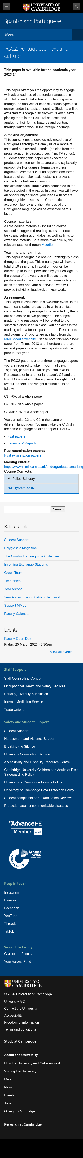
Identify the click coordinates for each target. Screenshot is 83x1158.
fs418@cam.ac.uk (21, 488)
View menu (6, 6)
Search (76, 6)
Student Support (16, 540)
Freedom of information (21, 1022)
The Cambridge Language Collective (31, 556)
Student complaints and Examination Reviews (38, 798)
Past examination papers (22, 455)
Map (7, 1079)
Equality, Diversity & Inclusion (26, 694)
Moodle (47, 244)
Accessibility (13, 1015)
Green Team (13, 572)
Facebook (11, 908)
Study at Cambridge (20, 1041)
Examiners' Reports (22, 443)
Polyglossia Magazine (20, 548)
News (8, 1087)
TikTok (9, 931)
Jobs (7, 1103)
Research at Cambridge (23, 1124)
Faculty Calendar (17, 614)
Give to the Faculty (18, 954)
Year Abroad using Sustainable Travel (32, 597)
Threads (10, 923)
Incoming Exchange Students (26, 564)
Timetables (12, 581)
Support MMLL (15, 605)
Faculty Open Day (17, 638)
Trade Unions (14, 709)
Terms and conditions (20, 1029)
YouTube (10, 916)
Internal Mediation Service (23, 702)
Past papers (16, 436)
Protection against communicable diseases (36, 805)
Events (9, 1095)
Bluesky (10, 900)
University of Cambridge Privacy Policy (33, 782)
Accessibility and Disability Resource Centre (37, 762)
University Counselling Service (27, 754)
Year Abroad (13, 589)
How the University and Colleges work (32, 1063)
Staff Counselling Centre (22, 678)
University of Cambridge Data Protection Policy (39, 790)
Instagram (11, 892)
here (52, 330)
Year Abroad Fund (17, 961)
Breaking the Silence (19, 746)
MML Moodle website (20, 339)
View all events (61, 652)
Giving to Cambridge (19, 1111)
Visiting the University (20, 1071)
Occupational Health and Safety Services (34, 686)
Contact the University (20, 1008)
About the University (21, 1054)
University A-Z (14, 1001)
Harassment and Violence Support (29, 738)
